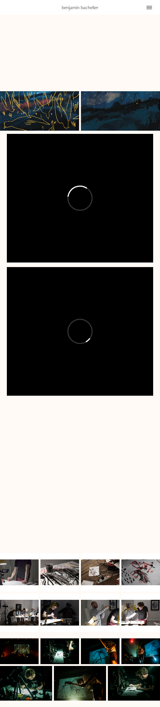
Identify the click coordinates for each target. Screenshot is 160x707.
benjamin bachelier (80, 7)
